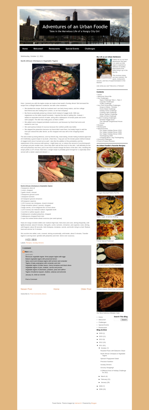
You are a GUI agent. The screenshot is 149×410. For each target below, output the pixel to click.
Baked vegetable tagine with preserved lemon (41, 259)
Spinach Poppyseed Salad (109, 358)
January (104, 382)
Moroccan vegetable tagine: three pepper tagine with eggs (46, 257)
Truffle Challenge (105, 103)
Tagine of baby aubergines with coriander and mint (43, 263)
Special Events (72, 49)
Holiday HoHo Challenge (108, 111)
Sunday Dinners (38, 243)
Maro (27, 252)
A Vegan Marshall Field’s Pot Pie (110, 192)
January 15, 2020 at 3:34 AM (35, 275)
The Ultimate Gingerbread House (111, 121)
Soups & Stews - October (108, 107)
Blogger (93, 403)
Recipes (29, 243)
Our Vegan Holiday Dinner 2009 (111, 132)
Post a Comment (31, 279)
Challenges (90, 49)
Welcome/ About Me (104, 96)
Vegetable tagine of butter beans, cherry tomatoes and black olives (48, 265)
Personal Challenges (105, 139)
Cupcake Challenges (107, 102)
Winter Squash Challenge (108, 114)
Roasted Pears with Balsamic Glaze (112, 351)
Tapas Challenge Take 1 (108, 100)
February (104, 379)
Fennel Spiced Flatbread (110, 240)
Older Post (86, 289)
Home (25, 49)
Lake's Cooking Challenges (107, 118)
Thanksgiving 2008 (106, 136)
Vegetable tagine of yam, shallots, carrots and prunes (44, 267)
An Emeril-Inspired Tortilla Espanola (110, 264)
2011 (101, 345)
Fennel (102, 123)
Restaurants (54, 49)
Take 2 (119, 100)
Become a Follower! (117, 86)
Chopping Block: (105, 137)
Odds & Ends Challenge (108, 116)
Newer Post (26, 289)
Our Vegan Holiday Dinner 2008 (111, 134)
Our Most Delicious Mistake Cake (110, 312)
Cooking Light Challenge (108, 112)
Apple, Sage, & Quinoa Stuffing (110, 216)
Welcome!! (38, 49)
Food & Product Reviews (106, 141)
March (103, 376)
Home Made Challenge (108, 109)
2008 (101, 389)
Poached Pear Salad (110, 168)
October (104, 348)
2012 (101, 342)
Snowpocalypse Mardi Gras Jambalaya (110, 288)
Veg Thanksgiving (117, 137)
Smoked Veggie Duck (107, 120)
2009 (101, 386)
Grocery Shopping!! (107, 368)
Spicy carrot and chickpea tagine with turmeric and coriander (46, 261)
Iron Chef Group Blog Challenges (109, 105)
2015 (101, 336)
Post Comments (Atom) (38, 294)
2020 (101, 333)
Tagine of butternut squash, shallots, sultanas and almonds (46, 272)
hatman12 (78, 403)
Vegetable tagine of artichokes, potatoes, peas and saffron (46, 270)
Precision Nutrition (106, 361)
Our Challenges (103, 98)
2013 (101, 339)
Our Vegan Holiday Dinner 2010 (111, 130)
